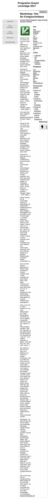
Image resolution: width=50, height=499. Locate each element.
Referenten (10, 38)
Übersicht (10, 21)
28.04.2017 (36, 31)
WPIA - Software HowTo (37, 94)
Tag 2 (10, 32)
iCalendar (38, 55)
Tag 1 (10, 26)
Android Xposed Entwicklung (38, 117)
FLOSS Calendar (37, 63)
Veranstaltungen (10, 42)
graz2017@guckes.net (27, 496)
